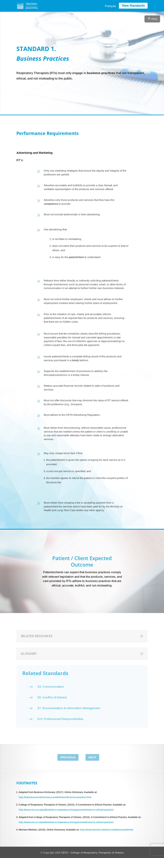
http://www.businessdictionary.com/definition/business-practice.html (55, 797)
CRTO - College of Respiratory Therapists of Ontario (92, 852)
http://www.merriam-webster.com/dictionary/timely (106, 829)
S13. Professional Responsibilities (59, 711)
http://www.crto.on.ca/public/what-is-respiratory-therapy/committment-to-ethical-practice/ (66, 809)
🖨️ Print (152, 19)
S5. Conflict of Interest (51, 693)
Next (92, 757)
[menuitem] (110, 6)
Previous (68, 757)
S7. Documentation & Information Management (68, 702)
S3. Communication (50, 685)
